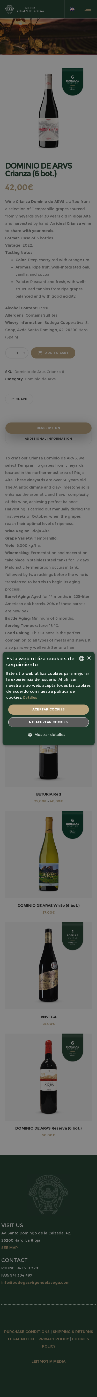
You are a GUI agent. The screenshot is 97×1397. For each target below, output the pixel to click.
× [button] (89, 658)
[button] (48, 735)
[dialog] (48, 698)
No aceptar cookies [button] (48, 722)
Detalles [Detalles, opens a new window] (30, 698)
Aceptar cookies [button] (48, 709)
